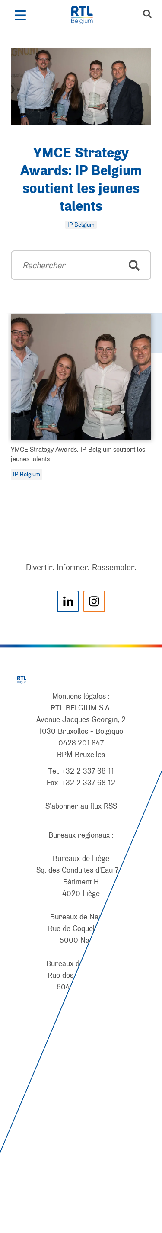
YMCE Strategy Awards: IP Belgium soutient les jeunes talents (78, 454)
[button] (20, 15)
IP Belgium (26, 474)
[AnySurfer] (81, 1194)
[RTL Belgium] (86, 15)
